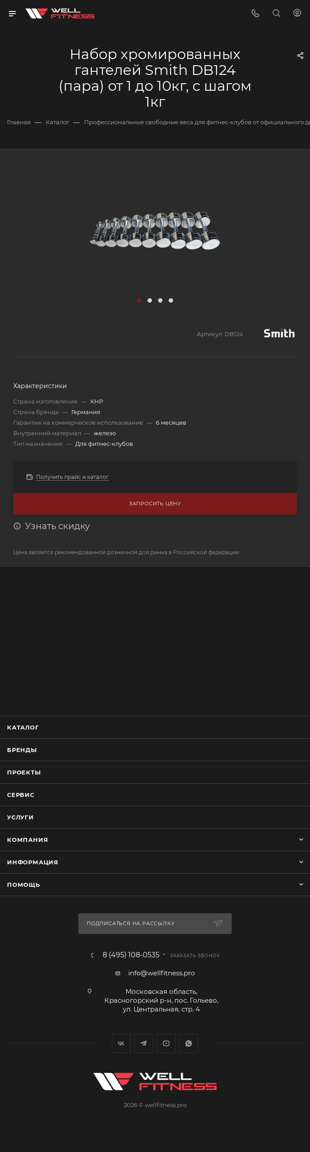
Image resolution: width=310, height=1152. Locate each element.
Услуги (20, 817)
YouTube (166, 1043)
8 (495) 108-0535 (131, 955)
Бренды (22, 749)
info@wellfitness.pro (161, 973)
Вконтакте (121, 1043)
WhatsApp (188, 1043)
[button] (139, 300)
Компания (27, 839)
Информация (33, 862)
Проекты (24, 772)
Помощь (23, 884)
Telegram (143, 1043)
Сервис (20, 794)
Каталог (23, 727)
